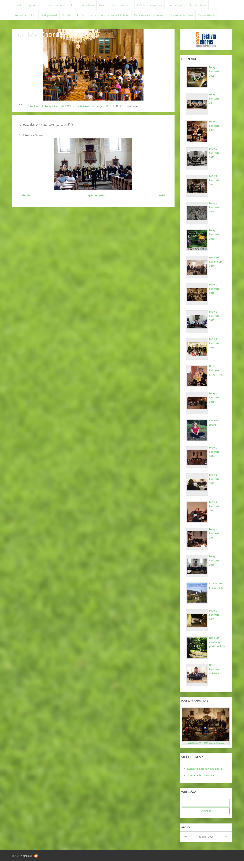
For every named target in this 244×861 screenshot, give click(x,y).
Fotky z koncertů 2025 (214, 71)
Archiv (80, 15)
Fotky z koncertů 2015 (214, 397)
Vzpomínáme (206, 15)
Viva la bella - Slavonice (200, 775)
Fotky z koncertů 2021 (214, 180)
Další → (163, 195)
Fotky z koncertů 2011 (214, 533)
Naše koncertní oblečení (148, 15)
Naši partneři (49, 15)
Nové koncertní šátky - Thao (216, 370)
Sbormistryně (175, 5)
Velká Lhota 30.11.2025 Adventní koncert (206, 743)
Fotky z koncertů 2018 (214, 289)
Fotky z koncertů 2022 (214, 153)
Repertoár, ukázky (25, 15)
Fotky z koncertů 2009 (214, 615)
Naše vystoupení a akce (61, 5)
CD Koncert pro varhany (216, 585)
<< (186, 836)
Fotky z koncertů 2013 (214, 479)
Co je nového (34, 5)
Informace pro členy (181, 15)
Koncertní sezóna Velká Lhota (204, 768)
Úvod (18, 5)
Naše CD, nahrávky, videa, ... (115, 5)
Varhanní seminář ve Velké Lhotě (109, 15)
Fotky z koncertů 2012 (214, 506)
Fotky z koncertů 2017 (214, 316)
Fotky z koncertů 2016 (214, 343)
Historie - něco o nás (149, 5)
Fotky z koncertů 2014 (214, 452)
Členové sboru (197, 5)
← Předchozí (26, 195)
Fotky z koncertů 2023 (214, 126)
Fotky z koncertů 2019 (58, 106)
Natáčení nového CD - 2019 (216, 261)
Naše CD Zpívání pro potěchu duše (217, 642)
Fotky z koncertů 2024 (214, 98)
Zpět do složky (96, 195)
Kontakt (66, 15)
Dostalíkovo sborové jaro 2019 (93, 106)
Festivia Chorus (38, 34)
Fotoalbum (87, 5)
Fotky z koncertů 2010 (214, 560)
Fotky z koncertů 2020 (214, 207)
